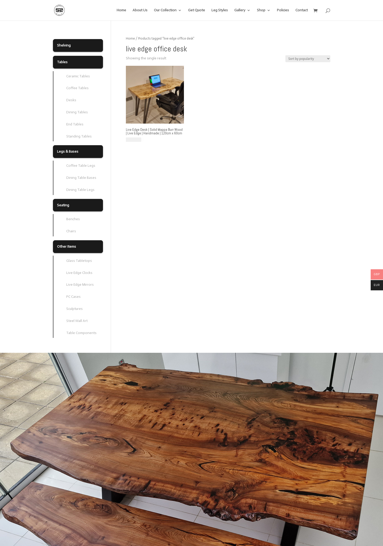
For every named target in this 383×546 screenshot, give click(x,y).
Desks (71, 100)
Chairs (71, 231)
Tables (62, 62)
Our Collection (165, 10)
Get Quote (196, 10)
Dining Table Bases (81, 177)
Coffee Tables (77, 88)
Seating (63, 205)
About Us (140, 10)
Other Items (66, 246)
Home (121, 10)
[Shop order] (307, 58)
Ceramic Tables (78, 76)
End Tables (74, 124)
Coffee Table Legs (80, 165)
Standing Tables (79, 136)
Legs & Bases (67, 151)
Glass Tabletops (79, 260)
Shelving (64, 45)
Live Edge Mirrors (80, 284)
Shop (261, 10)
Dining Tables (77, 112)
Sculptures (74, 309)
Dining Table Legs (80, 190)
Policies (283, 10)
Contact (301, 10)
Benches (73, 219)
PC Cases (73, 296)
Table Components (81, 333)
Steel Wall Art (77, 321)
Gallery (239, 10)
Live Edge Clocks (79, 273)
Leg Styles (219, 10)
